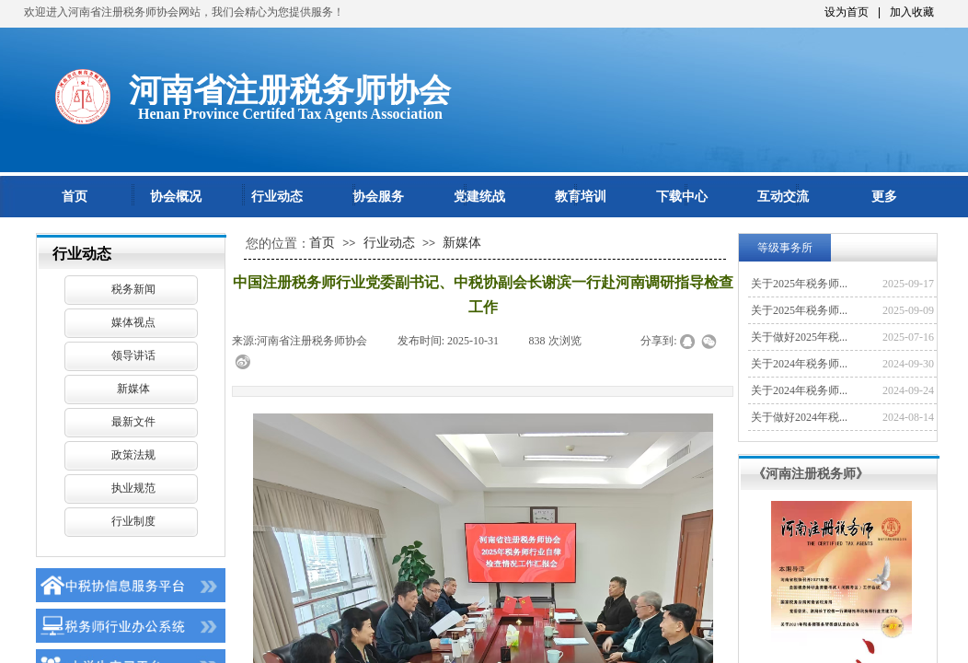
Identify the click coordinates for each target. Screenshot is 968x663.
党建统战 (479, 197)
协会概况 (176, 197)
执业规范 (133, 488)
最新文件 (133, 421)
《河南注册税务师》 (811, 473)
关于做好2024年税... (799, 417)
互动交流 (783, 197)
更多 (884, 197)
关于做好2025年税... (799, 337)
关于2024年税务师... (799, 363)
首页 (74, 197)
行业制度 (133, 521)
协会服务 (378, 197)
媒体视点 (133, 322)
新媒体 (133, 388)
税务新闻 (133, 289)
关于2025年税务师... (799, 283)
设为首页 (846, 12)
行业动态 (277, 197)
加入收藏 (912, 12)
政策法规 (133, 454)
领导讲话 (133, 355)
